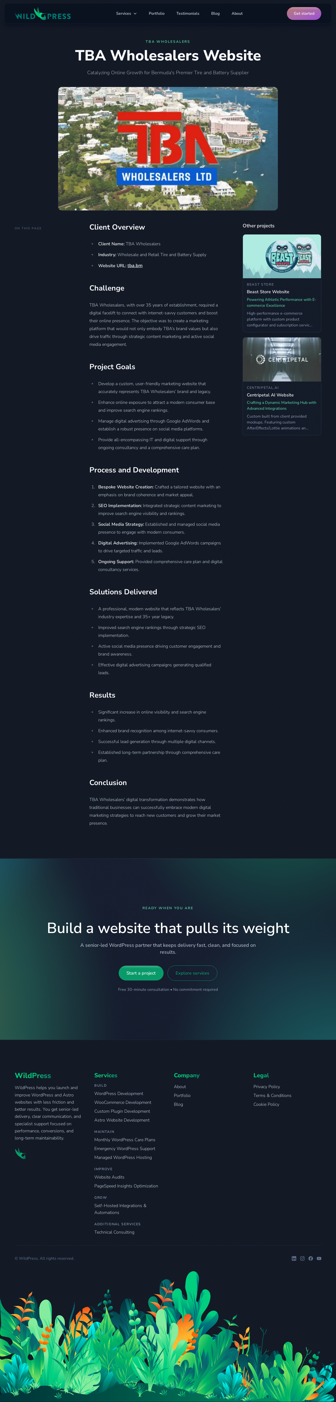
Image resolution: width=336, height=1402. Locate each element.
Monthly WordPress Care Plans (124, 1140)
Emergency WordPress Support (124, 1149)
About (237, 13)
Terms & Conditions (272, 1095)
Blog (215, 13)
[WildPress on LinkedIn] (294, 1258)
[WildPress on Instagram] (302, 1258)
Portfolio (157, 13)
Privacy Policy (266, 1087)
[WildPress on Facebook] (310, 1258)
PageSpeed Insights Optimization (126, 1186)
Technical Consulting (114, 1232)
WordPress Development (118, 1093)
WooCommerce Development (122, 1102)
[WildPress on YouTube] (319, 1258)
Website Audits (109, 1177)
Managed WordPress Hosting (123, 1157)
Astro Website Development (122, 1120)
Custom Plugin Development (122, 1111)
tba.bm (134, 265)
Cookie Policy (266, 1104)
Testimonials (187, 13)
